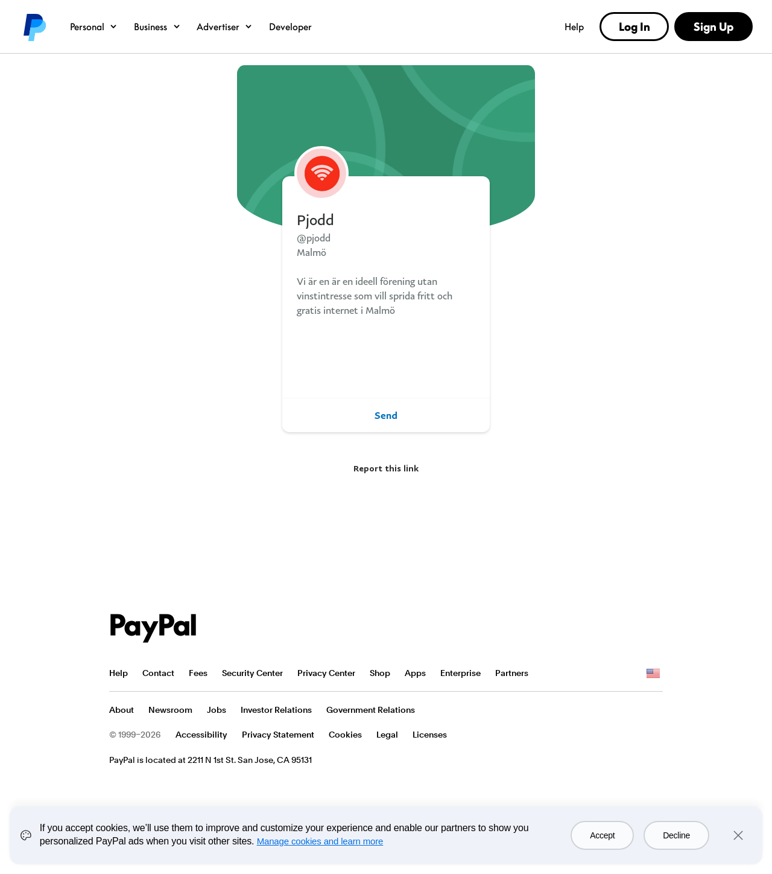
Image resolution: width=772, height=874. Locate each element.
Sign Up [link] (713, 26)
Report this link (386, 468)
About (121, 710)
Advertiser (225, 26)
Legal (387, 734)
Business (157, 26)
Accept (602, 835)
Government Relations (370, 710)
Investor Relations (276, 710)
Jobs (216, 710)
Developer (290, 26)
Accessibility (201, 734)
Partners (511, 673)
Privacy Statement (278, 734)
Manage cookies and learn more (320, 841)
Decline (676, 835)
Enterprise (460, 673)
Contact (158, 673)
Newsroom (170, 710)
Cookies (345, 734)
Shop (380, 673)
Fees (198, 673)
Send (386, 415)
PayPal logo (33, 26)
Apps (415, 673)
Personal (94, 26)
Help (574, 26)
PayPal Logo (153, 628)
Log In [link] (634, 26)
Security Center (252, 673)
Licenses (430, 734)
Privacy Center (326, 673)
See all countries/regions (653, 673)
